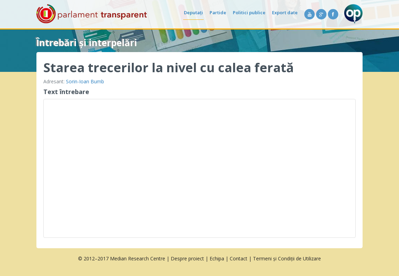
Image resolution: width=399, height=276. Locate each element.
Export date (285, 12)
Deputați (193, 12)
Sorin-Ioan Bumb (85, 81)
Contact (238, 258)
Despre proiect (187, 258)
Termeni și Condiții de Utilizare (287, 258)
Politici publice (249, 12)
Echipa (217, 258)
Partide (218, 12)
